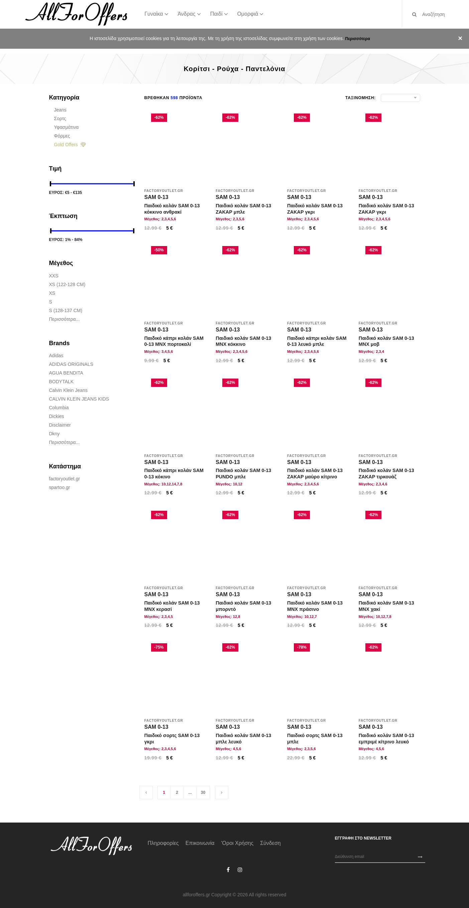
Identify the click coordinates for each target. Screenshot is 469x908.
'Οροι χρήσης (237, 843)
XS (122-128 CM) (67, 284)
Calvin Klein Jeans (68, 390)
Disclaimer (60, 425)
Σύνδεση (270, 843)
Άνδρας (186, 14)
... (190, 792)
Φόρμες (62, 136)
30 (203, 792)
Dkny (54, 433)
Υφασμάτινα (66, 127)
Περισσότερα (357, 38)
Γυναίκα (153, 14)
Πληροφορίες (163, 843)
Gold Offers (70, 144)
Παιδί (216, 14)
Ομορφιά (247, 14)
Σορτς (60, 118)
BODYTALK (61, 381)
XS (52, 293)
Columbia (59, 407)
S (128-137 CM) (66, 310)
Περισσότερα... (64, 319)
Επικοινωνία (200, 843)
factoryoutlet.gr (64, 478)
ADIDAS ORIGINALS (71, 364)
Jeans (60, 109)
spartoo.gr (59, 487)
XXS (53, 275)
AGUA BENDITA (66, 373)
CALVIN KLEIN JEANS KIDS (79, 399)
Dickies (56, 416)
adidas (56, 355)
